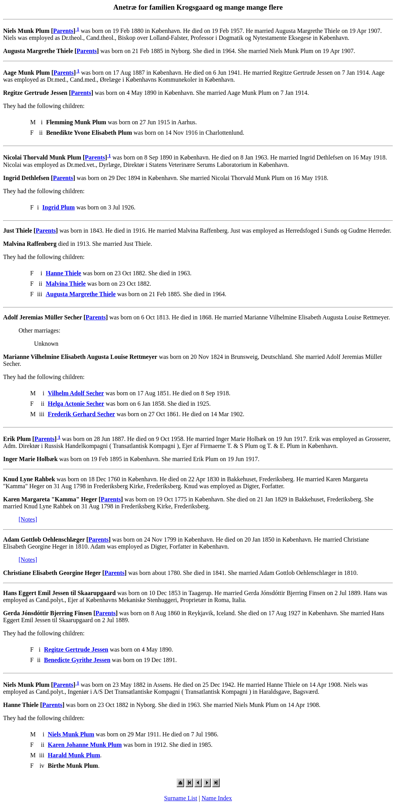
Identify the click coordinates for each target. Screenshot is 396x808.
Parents (63, 30)
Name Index (216, 798)
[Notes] (28, 519)
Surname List (180, 798)
